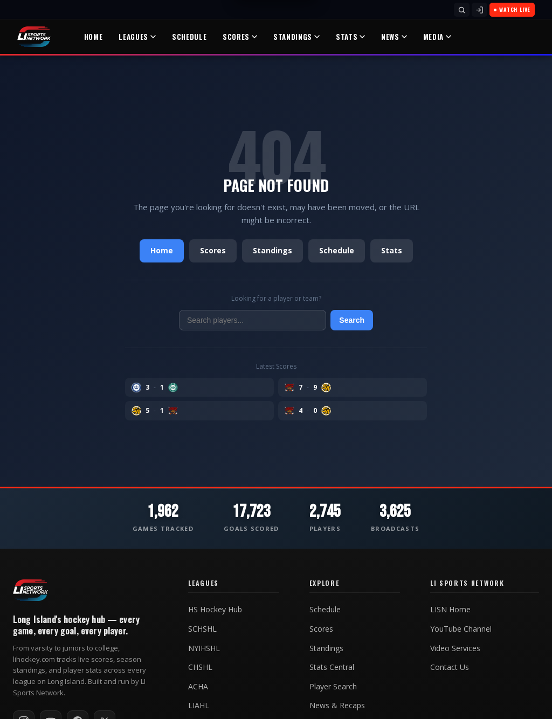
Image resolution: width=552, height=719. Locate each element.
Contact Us (449, 667)
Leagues (137, 36)
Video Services (455, 648)
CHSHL (200, 667)
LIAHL (198, 705)
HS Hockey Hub (215, 609)
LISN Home (450, 609)
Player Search (333, 687)
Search (351, 320)
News (394, 36)
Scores (240, 36)
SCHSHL (202, 629)
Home (93, 36)
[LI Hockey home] (30, 590)
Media (437, 36)
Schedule (189, 36)
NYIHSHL (204, 648)
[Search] (462, 10)
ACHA (198, 687)
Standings (296, 36)
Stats (350, 36)
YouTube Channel (461, 629)
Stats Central (331, 667)
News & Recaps (337, 705)
